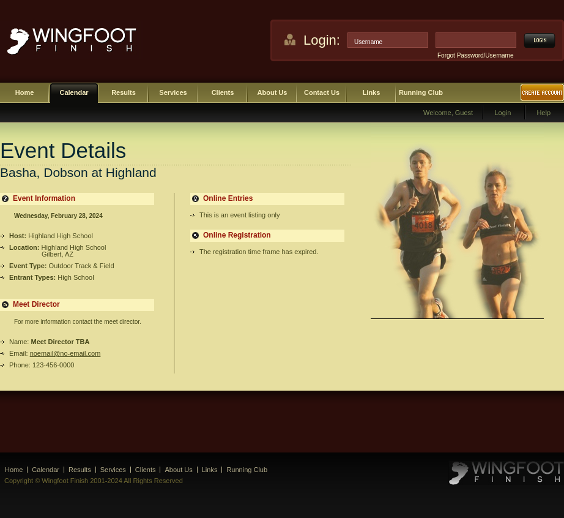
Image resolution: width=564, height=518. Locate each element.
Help (543, 112)
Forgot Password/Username (475, 55)
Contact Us (322, 92)
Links (371, 92)
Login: (321, 40)
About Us (273, 92)
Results (123, 92)
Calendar (73, 92)
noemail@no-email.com (65, 353)
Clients (223, 92)
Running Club (421, 92)
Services (173, 92)
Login (502, 112)
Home (24, 92)
